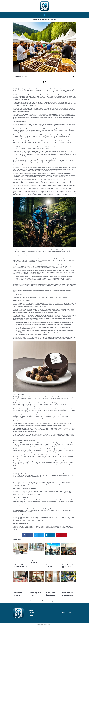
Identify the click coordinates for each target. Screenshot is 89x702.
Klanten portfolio (66, 688)
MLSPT (28, 15)
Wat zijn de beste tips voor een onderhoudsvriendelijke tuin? (68, 670)
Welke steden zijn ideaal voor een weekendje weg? (68, 604)
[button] (73, 76)
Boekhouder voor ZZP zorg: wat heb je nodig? (36, 587)
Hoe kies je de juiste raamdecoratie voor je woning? (36, 670)
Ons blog (39, 15)
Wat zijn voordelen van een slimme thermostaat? (20, 603)
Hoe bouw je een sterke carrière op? (52, 603)
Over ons (50, 15)
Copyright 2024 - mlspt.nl (44, 700)
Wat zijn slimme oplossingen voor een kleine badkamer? (51, 670)
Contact (61, 15)
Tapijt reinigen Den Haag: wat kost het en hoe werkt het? (19, 670)
